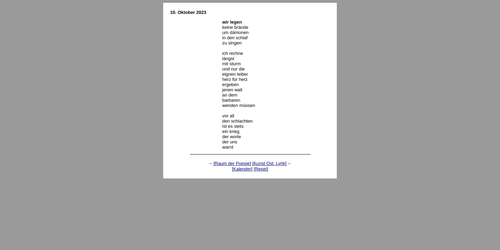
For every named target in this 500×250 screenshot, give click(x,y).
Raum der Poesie (232, 163)
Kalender (242, 169)
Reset (261, 169)
